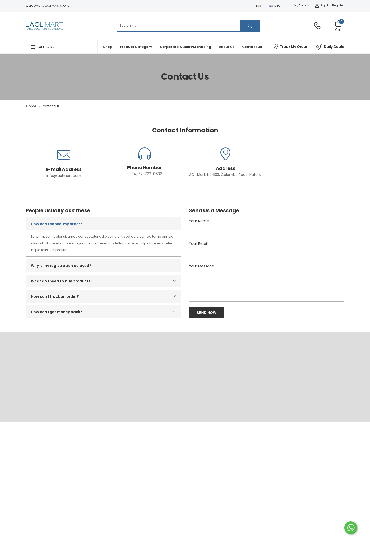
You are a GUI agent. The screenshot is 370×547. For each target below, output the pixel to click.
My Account (302, 5)
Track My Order (290, 46)
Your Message (201, 266)
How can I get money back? (56, 311)
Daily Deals (330, 47)
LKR (258, 6)
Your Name (199, 221)
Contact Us (252, 46)
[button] (62, 46)
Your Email (198, 243)
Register (338, 5)
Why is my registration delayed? (61, 265)
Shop (107, 46)
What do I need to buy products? (61, 281)
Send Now (206, 313)
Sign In (322, 5)
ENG (274, 6)
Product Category (136, 46)
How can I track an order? (55, 296)
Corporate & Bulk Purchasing (185, 46)
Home (31, 106)
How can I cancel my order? (56, 223)
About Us (226, 46)
